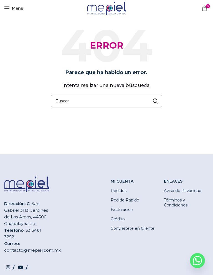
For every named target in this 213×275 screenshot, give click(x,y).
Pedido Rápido (125, 200)
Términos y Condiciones (175, 203)
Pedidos (118, 190)
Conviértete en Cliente (132, 228)
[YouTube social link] (22, 267)
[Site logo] (106, 8)
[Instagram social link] (10, 267)
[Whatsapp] (197, 260)
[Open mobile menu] (13, 8)
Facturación (122, 209)
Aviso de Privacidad (182, 190)
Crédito (118, 218)
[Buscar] (106, 101)
